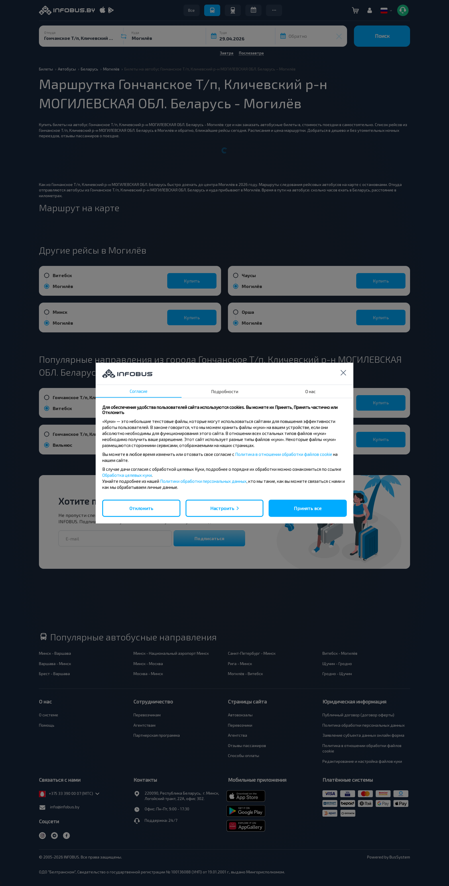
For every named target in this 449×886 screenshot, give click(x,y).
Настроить (222, 508)
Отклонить (141, 508)
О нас (310, 391)
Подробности (224, 391)
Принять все (308, 508)
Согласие (138, 390)
